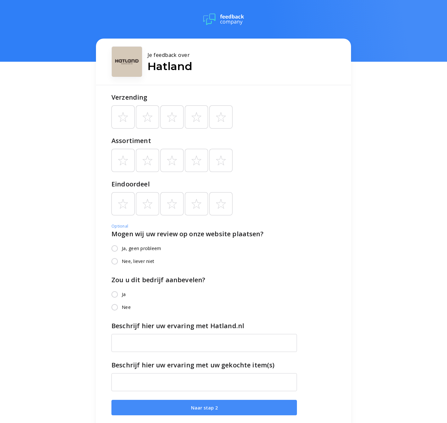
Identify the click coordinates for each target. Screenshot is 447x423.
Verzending (129, 97)
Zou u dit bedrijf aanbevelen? (158, 279)
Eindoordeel (130, 184)
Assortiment (131, 140)
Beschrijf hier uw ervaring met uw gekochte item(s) (193, 365)
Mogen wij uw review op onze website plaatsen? (187, 234)
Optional (119, 226)
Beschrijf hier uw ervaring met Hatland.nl (177, 325)
